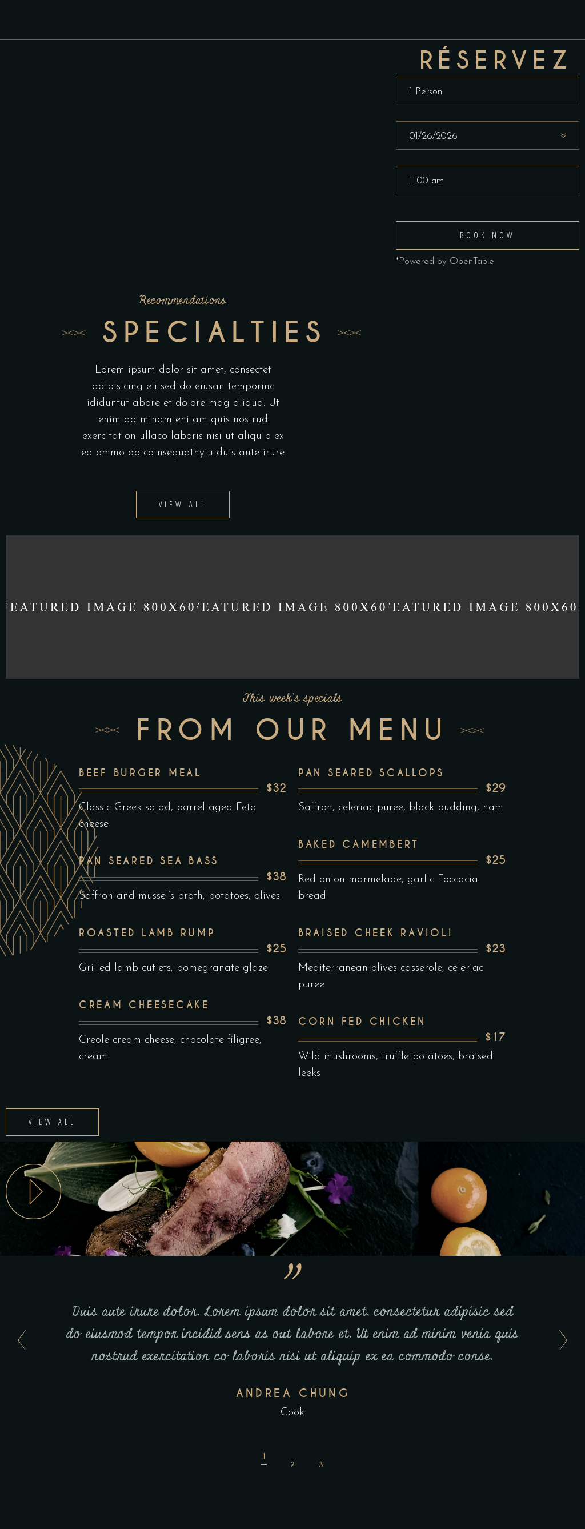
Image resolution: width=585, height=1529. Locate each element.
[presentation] (18, 1279)
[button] (264, 1399)
